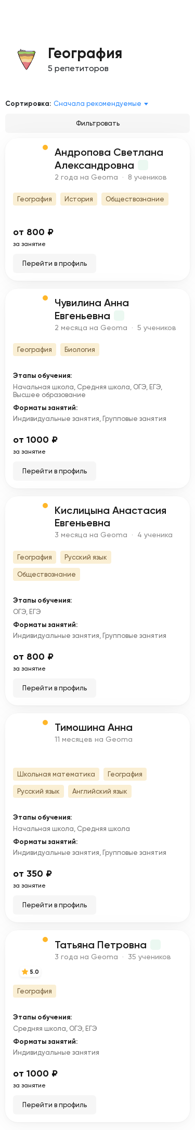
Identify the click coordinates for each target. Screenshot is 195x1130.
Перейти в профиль (54, 263)
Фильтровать (98, 123)
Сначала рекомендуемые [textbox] (97, 103)
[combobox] (103, 104)
